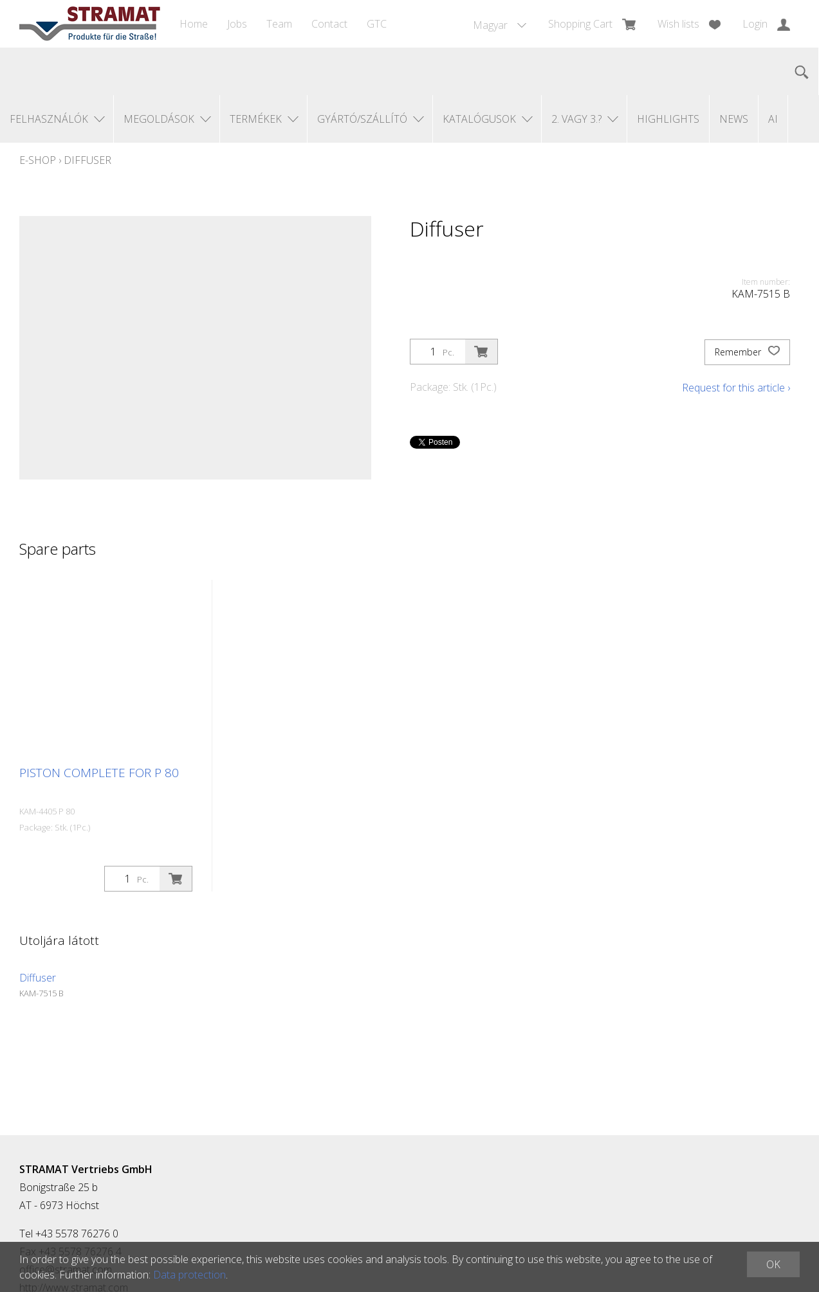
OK (773, 1264)
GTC (377, 24)
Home (193, 24)
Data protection (189, 1275)
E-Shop (37, 160)
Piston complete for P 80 (99, 772)
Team (279, 24)
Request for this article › (736, 388)
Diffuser (87, 160)
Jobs (237, 24)
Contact (329, 24)
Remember (747, 352)
